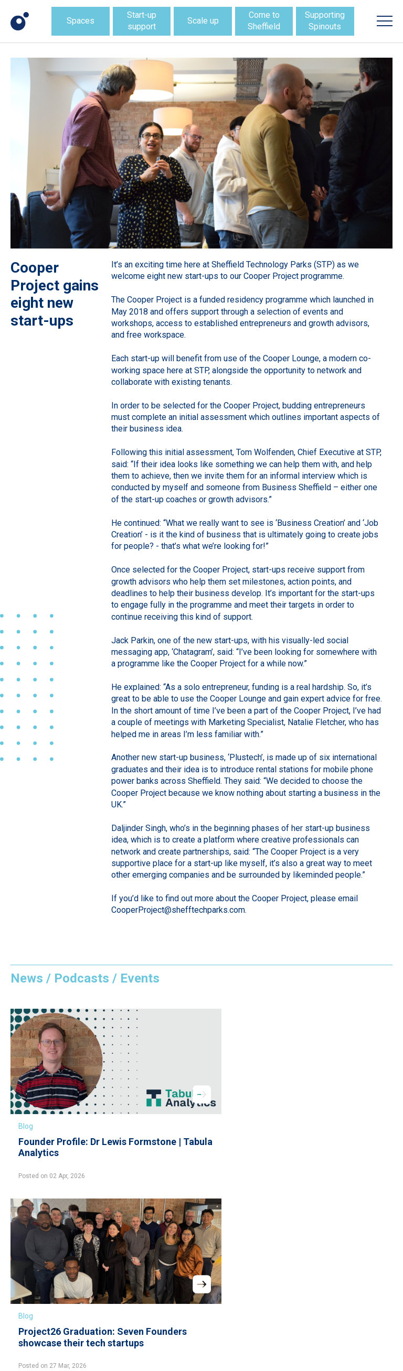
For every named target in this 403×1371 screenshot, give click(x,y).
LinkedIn (153, 1290)
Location (153, 1232)
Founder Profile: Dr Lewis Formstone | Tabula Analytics (59, 1108)
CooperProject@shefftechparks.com (178, 910)
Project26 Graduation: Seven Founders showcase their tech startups (197, 1113)
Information (159, 1244)
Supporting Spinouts (325, 20)
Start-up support (141, 20)
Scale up (203, 21)
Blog (25, 1080)
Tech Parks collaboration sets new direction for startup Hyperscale (329, 1113)
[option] (201, 153)
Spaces (80, 21)
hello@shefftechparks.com (66, 1268)
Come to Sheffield (264, 20)
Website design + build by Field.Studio (64, 1352)
